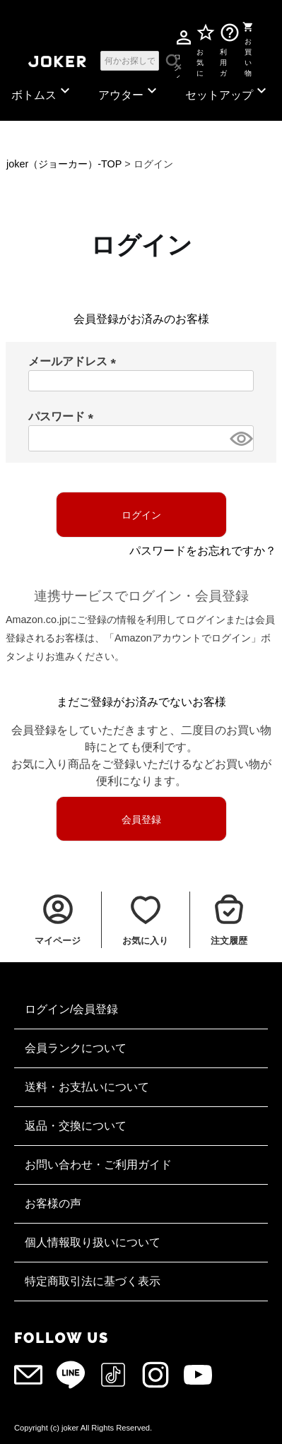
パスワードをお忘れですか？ (202, 551)
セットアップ (227, 91)
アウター (129, 91)
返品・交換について (76, 1126)
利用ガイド (223, 60)
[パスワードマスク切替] (239, 438)
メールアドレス (75, 361)
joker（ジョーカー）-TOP (64, 164)
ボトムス (42, 91)
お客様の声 (53, 1203)
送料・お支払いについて (87, 1087)
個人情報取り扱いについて (92, 1242)
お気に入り (199, 60)
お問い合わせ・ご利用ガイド (98, 1165)
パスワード (63, 416)
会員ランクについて (76, 1048)
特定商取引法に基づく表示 (92, 1281)
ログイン (177, 60)
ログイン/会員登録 (71, 1009)
